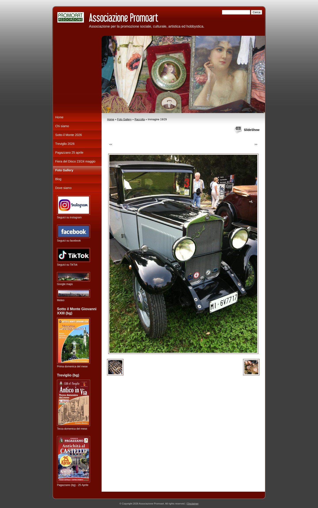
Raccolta (139, 119)
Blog (58, 179)
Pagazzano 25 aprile (69, 152)
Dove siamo (63, 188)
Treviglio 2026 (64, 143)
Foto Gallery (124, 119)
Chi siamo (62, 126)
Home (110, 119)
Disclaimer (193, 503)
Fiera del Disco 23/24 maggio (75, 161)
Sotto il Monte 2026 (68, 135)
